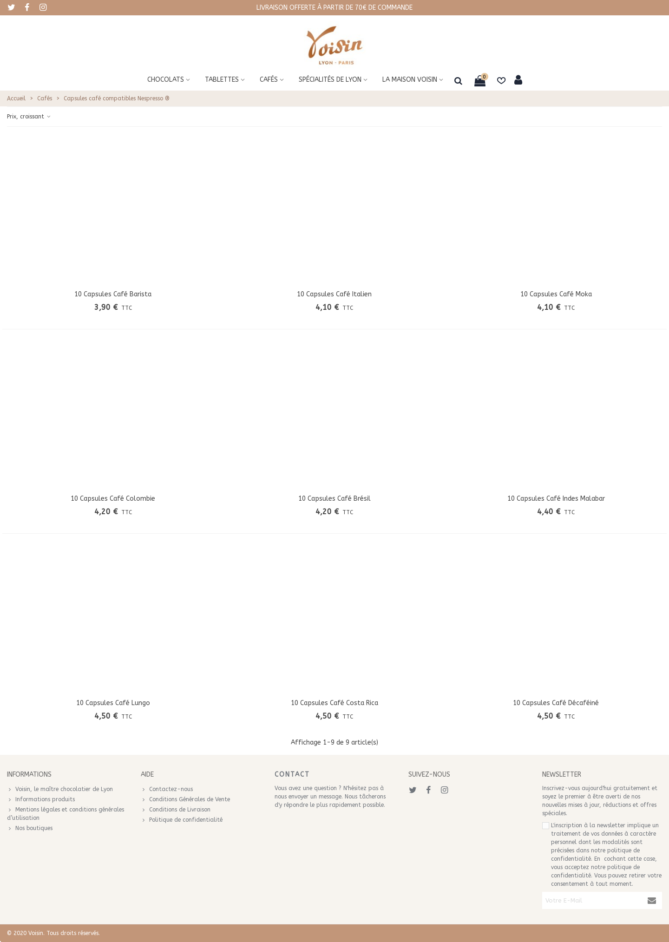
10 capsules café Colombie (113, 499)
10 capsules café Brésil (334, 499)
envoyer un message (315, 796)
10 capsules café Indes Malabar (556, 499)
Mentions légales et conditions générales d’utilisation (65, 813)
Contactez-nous (167, 789)
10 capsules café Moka (556, 294)
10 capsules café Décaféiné (556, 703)
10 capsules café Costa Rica (334, 703)
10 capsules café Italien (334, 294)
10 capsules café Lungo (113, 703)
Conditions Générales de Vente (185, 799)
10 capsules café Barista (112, 294)
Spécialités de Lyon (330, 80)
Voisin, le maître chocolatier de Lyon (60, 789)
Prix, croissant (29, 116)
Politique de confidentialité (182, 820)
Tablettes (222, 80)
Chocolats (165, 80)
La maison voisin (409, 80)
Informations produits (41, 799)
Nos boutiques (29, 828)
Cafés (269, 80)
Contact (292, 774)
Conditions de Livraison (175, 809)
